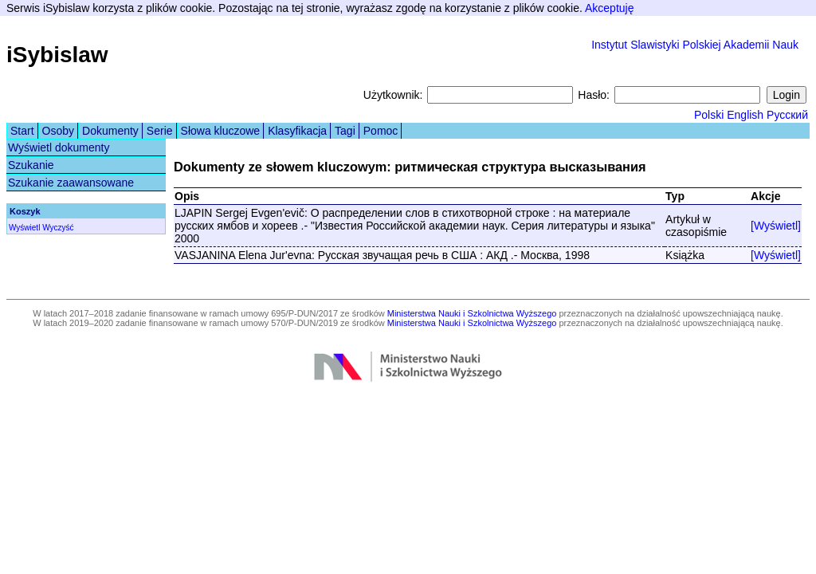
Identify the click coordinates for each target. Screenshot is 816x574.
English (745, 114)
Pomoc (380, 130)
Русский (787, 114)
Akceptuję (609, 8)
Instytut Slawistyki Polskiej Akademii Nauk (694, 44)
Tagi (345, 130)
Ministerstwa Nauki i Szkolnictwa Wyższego (472, 313)
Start (22, 130)
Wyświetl (24, 227)
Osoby (58, 130)
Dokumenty (110, 130)
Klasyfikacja (297, 130)
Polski (709, 114)
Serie (160, 130)
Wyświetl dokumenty (58, 147)
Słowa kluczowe (221, 130)
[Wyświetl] (776, 225)
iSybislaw (57, 54)
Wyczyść (57, 227)
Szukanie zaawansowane (71, 182)
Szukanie (31, 165)
